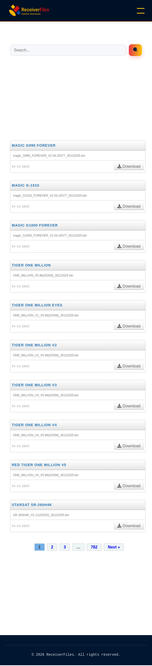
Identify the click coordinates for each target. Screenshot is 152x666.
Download (128, 166)
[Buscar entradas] (68, 50)
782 (94, 547)
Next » (114, 547)
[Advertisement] (76, 98)
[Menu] (140, 11)
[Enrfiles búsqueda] (135, 50)
